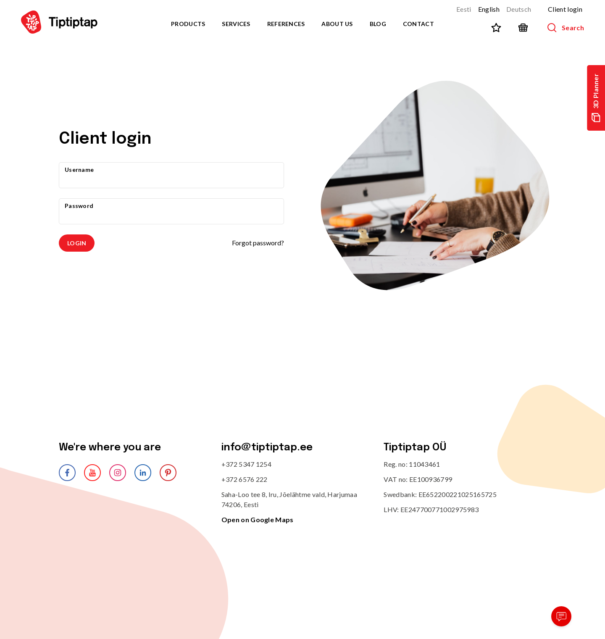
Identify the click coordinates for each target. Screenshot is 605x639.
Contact (418, 23)
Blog (378, 23)
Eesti (463, 9)
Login (76, 243)
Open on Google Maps (257, 519)
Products (188, 23)
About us (336, 23)
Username (79, 169)
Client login (565, 9)
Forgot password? (258, 243)
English (489, 9)
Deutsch (518, 9)
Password (79, 205)
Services (236, 23)
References (286, 23)
